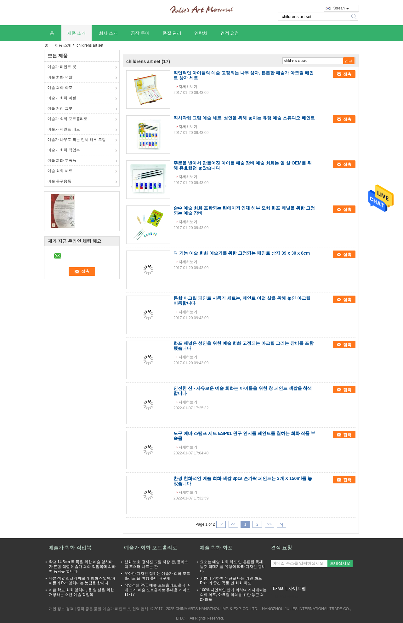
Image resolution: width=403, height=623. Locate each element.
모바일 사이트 (284, 596)
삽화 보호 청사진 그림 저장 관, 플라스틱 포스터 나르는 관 (156, 564)
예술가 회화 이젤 (62, 98)
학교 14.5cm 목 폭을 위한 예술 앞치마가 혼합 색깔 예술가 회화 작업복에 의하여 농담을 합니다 (82, 567)
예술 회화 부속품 (62, 160)
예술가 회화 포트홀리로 (68, 119)
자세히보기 (188, 86)
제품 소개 (76, 33)
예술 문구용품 (59, 181)
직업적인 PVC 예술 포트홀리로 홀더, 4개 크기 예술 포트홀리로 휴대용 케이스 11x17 (157, 590)
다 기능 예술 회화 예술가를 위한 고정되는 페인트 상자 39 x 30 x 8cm (241, 253)
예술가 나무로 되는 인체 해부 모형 (77, 139)
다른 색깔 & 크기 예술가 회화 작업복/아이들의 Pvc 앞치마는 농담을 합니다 (82, 580)
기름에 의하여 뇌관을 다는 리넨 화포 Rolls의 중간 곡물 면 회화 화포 (231, 580)
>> (269, 524)
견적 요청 (229, 33)
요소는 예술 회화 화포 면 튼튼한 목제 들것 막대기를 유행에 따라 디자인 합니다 (233, 567)
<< (233, 524)
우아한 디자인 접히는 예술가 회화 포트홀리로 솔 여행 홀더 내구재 (157, 575)
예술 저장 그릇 (60, 108)
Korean (340, 8)
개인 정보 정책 (61, 609)
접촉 (347, 74)
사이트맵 (297, 588)
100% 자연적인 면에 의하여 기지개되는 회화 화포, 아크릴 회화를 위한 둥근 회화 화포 (233, 595)
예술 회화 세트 (60, 171)
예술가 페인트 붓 (62, 67)
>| (281, 524)
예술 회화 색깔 (60, 77)
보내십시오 (340, 563)
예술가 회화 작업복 (64, 150)
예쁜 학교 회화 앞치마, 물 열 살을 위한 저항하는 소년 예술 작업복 (81, 592)
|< (221, 524)
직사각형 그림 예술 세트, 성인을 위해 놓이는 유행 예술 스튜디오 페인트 (244, 117)
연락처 (200, 33)
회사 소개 (108, 33)
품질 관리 (171, 33)
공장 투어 (140, 33)
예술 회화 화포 (60, 87)
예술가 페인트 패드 (64, 129)
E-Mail (279, 588)
